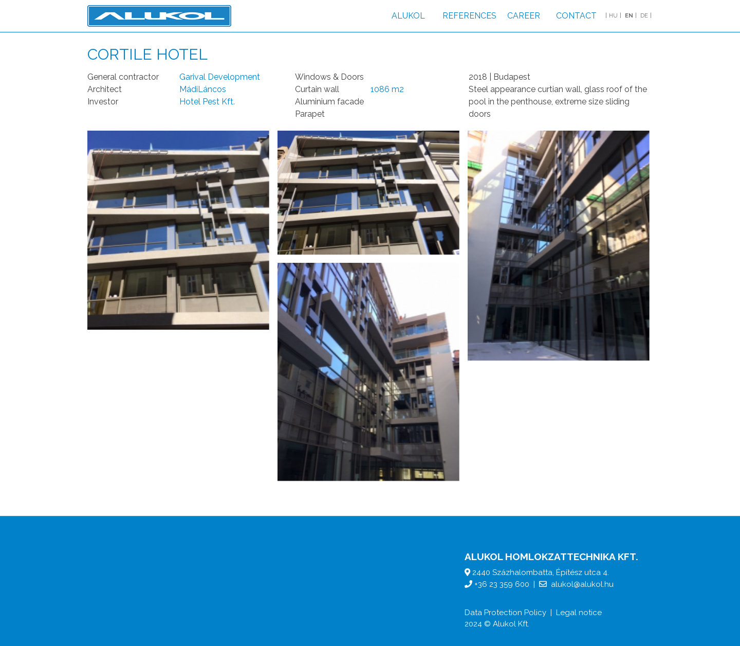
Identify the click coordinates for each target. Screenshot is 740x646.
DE (644, 15)
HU (613, 15)
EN (629, 15)
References (469, 16)
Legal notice (579, 612)
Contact (576, 16)
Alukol (408, 16)
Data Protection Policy (505, 612)
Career (523, 16)
